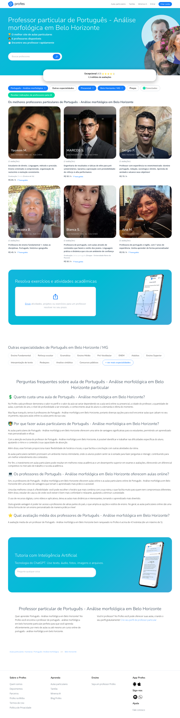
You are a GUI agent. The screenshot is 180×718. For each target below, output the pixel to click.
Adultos (135, 355)
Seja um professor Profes (104, 684)
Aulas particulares (118, 4)
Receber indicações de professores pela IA (31, 95)
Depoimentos (16, 688)
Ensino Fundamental (21, 355)
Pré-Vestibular (104, 355)
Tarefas (132, 4)
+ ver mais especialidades (118, 362)
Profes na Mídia (17, 698)
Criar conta (165, 4)
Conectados (149, 88)
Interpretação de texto (22, 362)
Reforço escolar (45, 355)
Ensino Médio (83, 355)
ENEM (122, 355)
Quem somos (16, 684)
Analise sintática (64, 362)
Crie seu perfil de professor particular (138, 619)
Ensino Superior (154, 355)
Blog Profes (56, 698)
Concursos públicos (89, 362)
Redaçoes (44, 362)
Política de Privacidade (20, 707)
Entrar (152, 4)
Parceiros (14, 693)
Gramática (65, 355)
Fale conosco (139, 709)
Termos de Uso (17, 702)
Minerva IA (142, 4)
